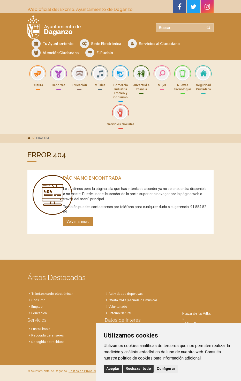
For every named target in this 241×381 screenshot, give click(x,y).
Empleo (36, 307)
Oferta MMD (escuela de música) (133, 300)
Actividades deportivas (125, 294)
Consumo (38, 300)
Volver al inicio (77, 221)
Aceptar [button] (113, 369)
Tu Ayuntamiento (52, 43)
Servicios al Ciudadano (154, 43)
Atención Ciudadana (55, 52)
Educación (39, 313)
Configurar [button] (166, 369)
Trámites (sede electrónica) (51, 294)
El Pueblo (99, 52)
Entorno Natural (120, 313)
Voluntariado (118, 307)
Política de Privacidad (84, 371)
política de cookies (135, 358)
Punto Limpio (40, 329)
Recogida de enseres (47, 335)
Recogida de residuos (47, 342)
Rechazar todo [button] (138, 369)
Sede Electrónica (100, 43)
